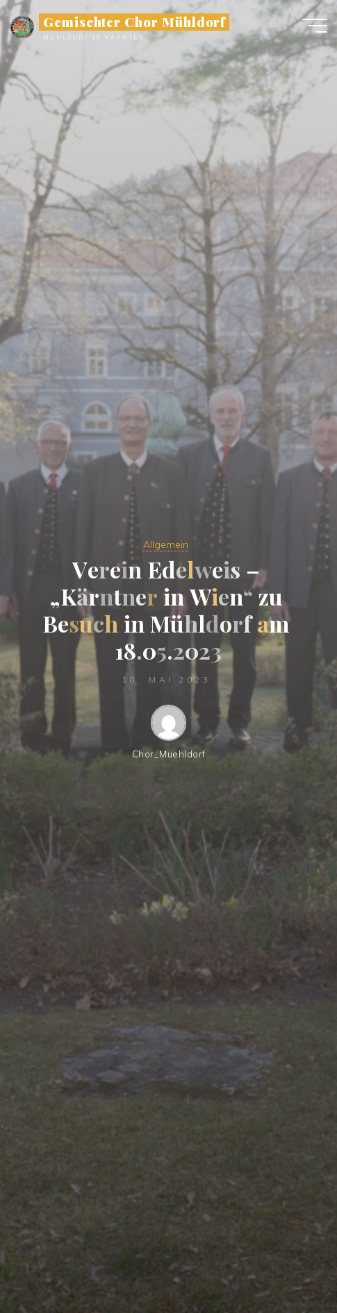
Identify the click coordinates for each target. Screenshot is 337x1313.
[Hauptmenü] (314, 26)
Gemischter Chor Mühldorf (134, 22)
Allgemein (165, 544)
